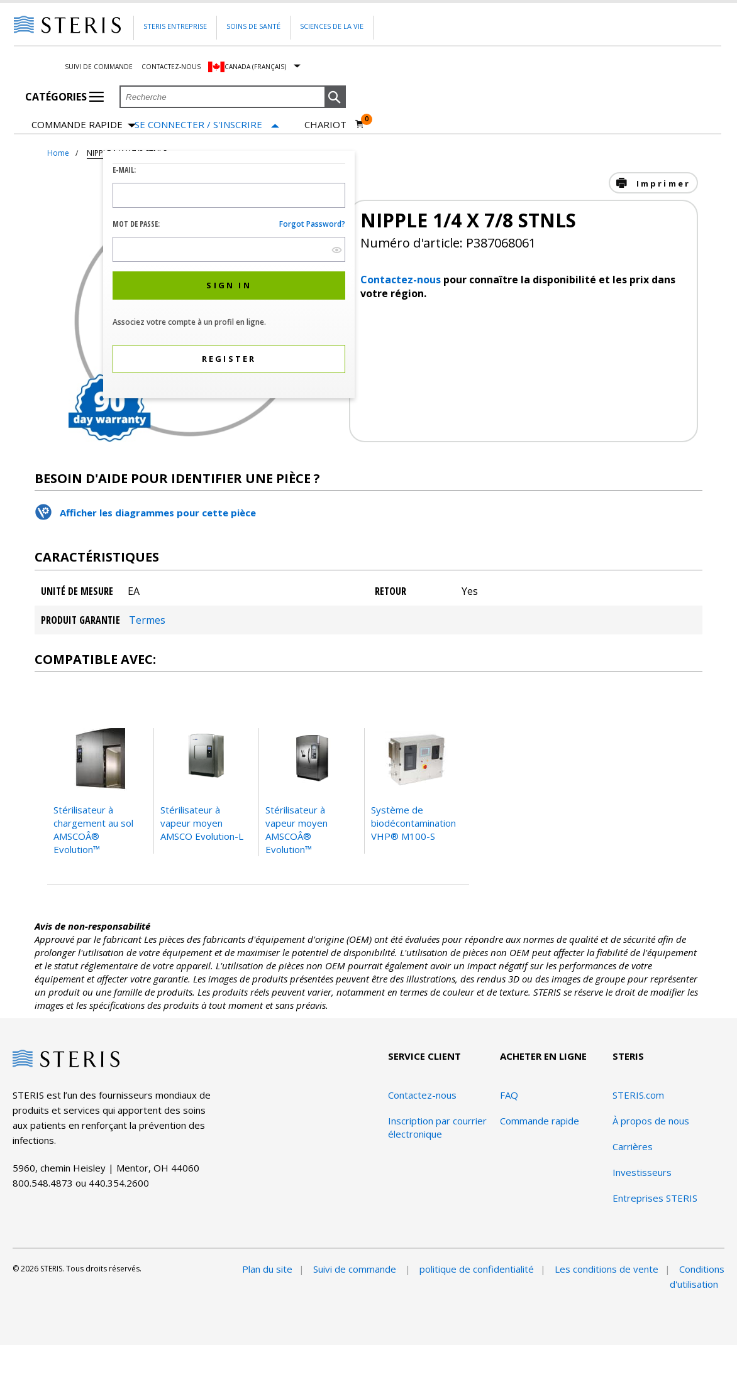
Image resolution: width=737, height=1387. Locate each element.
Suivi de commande (99, 66)
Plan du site (267, 1269)
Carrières (632, 1146)
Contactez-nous (171, 66)
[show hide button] (336, 249)
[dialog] (229, 276)
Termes (147, 620)
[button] (335, 97)
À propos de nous (650, 1120)
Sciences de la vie (331, 26)
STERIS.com (638, 1095)
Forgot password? (312, 224)
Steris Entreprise (175, 26)
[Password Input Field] (229, 249)
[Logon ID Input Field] (229, 195)
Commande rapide (83, 125)
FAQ (509, 1095)
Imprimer (661, 183)
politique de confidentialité (476, 1269)
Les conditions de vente (606, 1269)
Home (58, 153)
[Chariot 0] (334, 124)
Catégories (64, 97)
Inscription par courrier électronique (437, 1127)
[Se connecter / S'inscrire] (207, 124)
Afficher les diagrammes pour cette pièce (158, 512)
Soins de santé (253, 26)
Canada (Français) (255, 66)
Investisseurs (642, 1172)
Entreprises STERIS (654, 1198)
